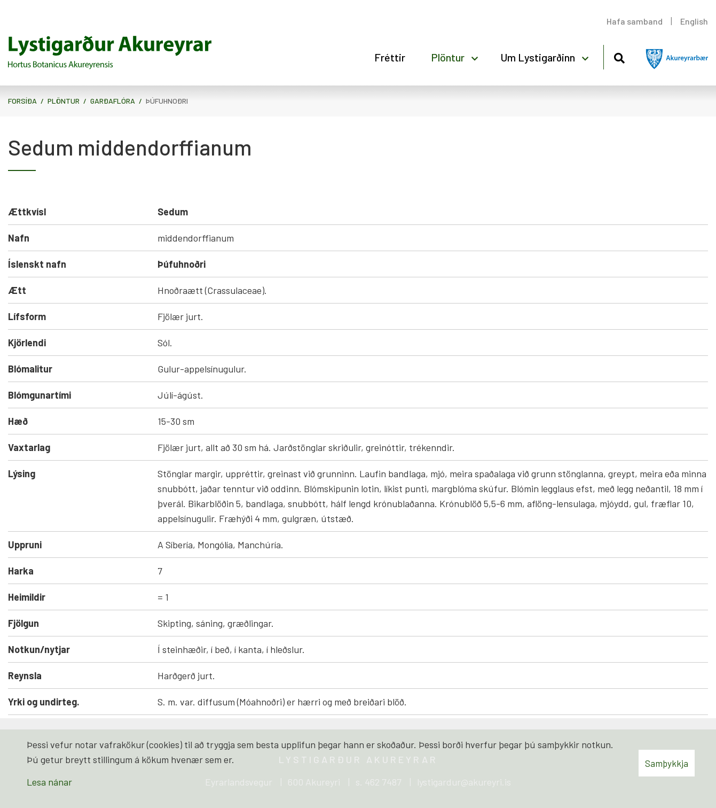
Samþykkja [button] (666, 763)
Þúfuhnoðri (167, 100)
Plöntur (64, 100)
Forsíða (22, 100)
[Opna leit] (619, 56)
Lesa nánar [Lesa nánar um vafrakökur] (49, 782)
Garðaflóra (112, 100)
